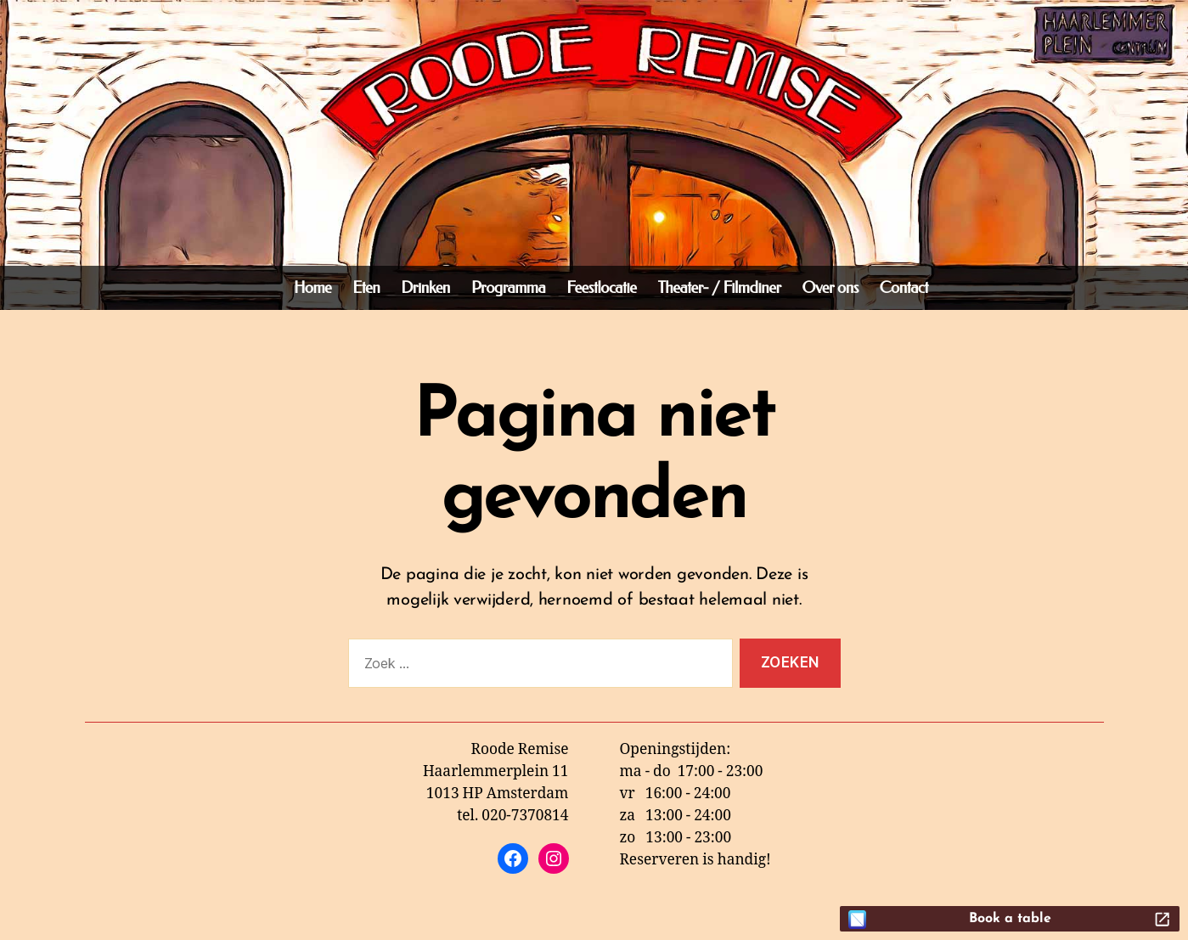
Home (312, 288)
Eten (366, 288)
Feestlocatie (601, 288)
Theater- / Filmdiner (718, 288)
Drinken (425, 288)
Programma (508, 288)
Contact (904, 288)
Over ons (830, 288)
